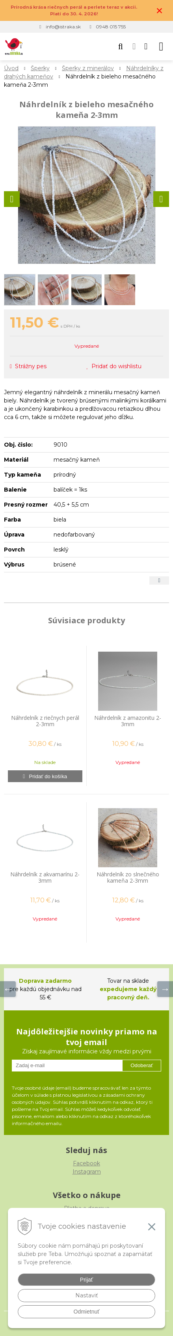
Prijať (86, 1279)
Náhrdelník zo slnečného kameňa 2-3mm (128, 877)
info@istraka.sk (63, 27)
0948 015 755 (111, 27)
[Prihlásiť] (134, 46)
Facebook (86, 1163)
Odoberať (141, 1065)
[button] (120, 46)
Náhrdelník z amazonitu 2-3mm (127, 721)
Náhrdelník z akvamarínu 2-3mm (45, 877)
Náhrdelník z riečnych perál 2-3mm (45, 721)
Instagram (87, 1171)
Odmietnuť (87, 1311)
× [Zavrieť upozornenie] (159, 10)
